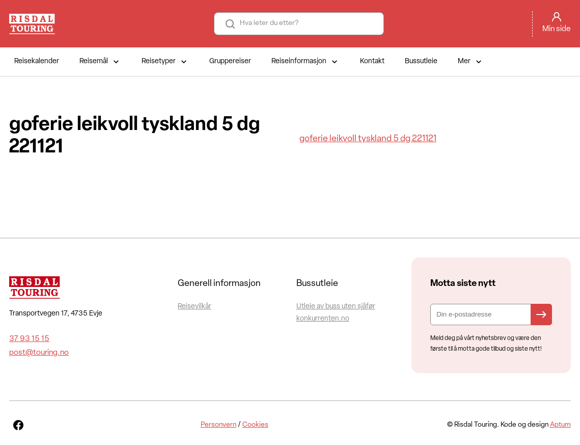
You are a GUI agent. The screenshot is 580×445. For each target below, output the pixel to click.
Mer (471, 61)
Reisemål (100, 61)
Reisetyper (165, 61)
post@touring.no (39, 353)
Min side (556, 29)
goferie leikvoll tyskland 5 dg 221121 (367, 139)
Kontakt (372, 61)
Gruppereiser (230, 61)
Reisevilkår (194, 306)
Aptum (560, 425)
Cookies (255, 425)
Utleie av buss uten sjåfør (335, 306)
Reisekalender (36, 61)
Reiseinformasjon (305, 61)
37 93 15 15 (29, 339)
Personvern (218, 425)
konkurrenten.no (322, 319)
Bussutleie (421, 61)
